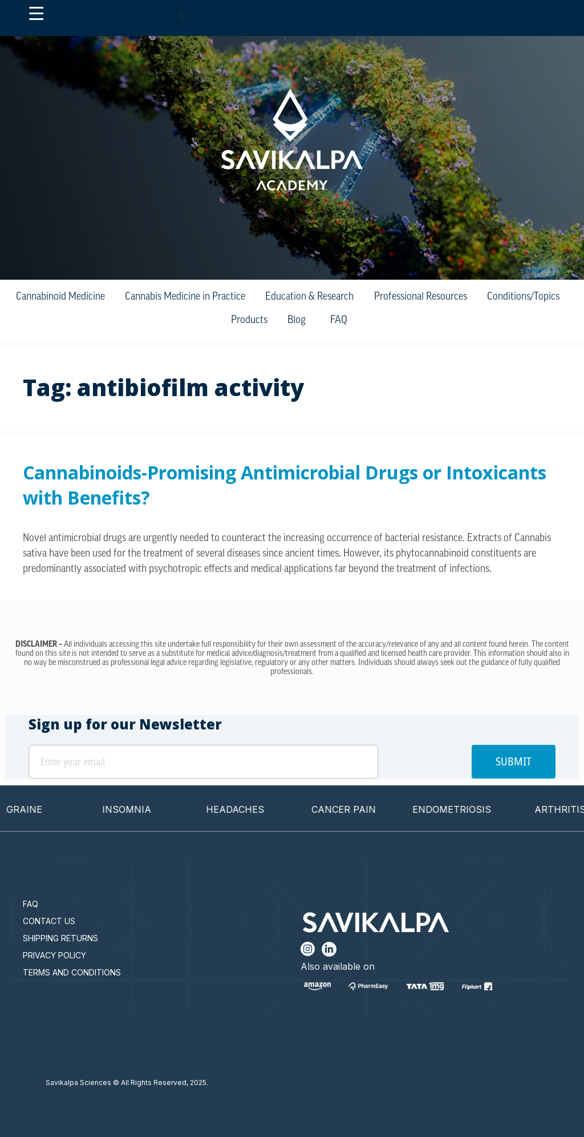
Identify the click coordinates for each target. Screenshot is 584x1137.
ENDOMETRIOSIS (463, 809)
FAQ (338, 320)
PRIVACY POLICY (54, 955)
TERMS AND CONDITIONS (72, 972)
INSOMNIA (138, 809)
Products (249, 320)
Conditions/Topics (523, 297)
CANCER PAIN (355, 809)
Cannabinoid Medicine (60, 297)
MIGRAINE (30, 809)
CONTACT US (49, 921)
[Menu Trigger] (36, 14)
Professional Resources (420, 297)
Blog (296, 320)
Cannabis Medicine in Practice (185, 297)
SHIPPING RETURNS (60, 938)
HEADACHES (247, 809)
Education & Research (309, 297)
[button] (181, 15)
